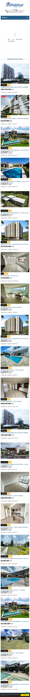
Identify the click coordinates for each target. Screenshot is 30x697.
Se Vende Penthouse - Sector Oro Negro (11, 307)
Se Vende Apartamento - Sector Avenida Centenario (14, 527)
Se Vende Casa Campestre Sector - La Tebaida (13, 590)
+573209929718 (20, 10)
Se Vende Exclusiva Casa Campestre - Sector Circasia (15, 212)
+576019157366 (10, 10)
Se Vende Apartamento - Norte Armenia (11, 401)
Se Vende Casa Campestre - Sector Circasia (12, 652)
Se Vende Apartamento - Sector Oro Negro (12, 495)
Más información (3, 695)
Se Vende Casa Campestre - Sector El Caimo (12, 370)
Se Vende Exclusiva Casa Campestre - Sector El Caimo (15, 684)
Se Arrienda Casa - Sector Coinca (9, 275)
